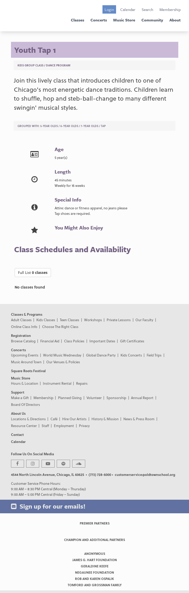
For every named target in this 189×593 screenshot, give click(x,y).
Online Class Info (24, 326)
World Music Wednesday (62, 355)
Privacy (84, 425)
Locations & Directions (28, 418)
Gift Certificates (132, 340)
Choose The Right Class (60, 326)
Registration (21, 335)
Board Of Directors (25, 404)
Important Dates (102, 340)
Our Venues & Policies (63, 361)
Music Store (124, 20)
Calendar (127, 9)
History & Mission (105, 418)
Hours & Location (24, 383)
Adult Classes (21, 319)
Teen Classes (69, 319)
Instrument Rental (57, 383)
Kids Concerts (131, 355)
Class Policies (74, 340)
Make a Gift (20, 397)
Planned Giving (70, 397)
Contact (17, 434)
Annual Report (142, 397)
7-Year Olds (89, 126)
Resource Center (24, 425)
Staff (45, 425)
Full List (33, 272)
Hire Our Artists (74, 418)
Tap (103, 126)
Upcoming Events (24, 355)
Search (147, 9)
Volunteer (94, 397)
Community (152, 20)
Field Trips (154, 355)
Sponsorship (116, 397)
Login (109, 9)
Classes (77, 20)
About (175, 20)
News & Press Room (138, 418)
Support (17, 392)
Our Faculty (144, 319)
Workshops (93, 319)
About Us (18, 413)
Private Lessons (119, 319)
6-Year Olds (69, 126)
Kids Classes (45, 319)
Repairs (82, 383)
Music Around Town (26, 361)
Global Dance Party (101, 355)
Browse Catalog (23, 340)
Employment (64, 425)
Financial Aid (49, 340)
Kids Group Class (30, 65)
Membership (170, 9)
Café (54, 418)
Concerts (98, 20)
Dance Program (58, 65)
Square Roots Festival (28, 370)
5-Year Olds (49, 126)
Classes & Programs (26, 314)
